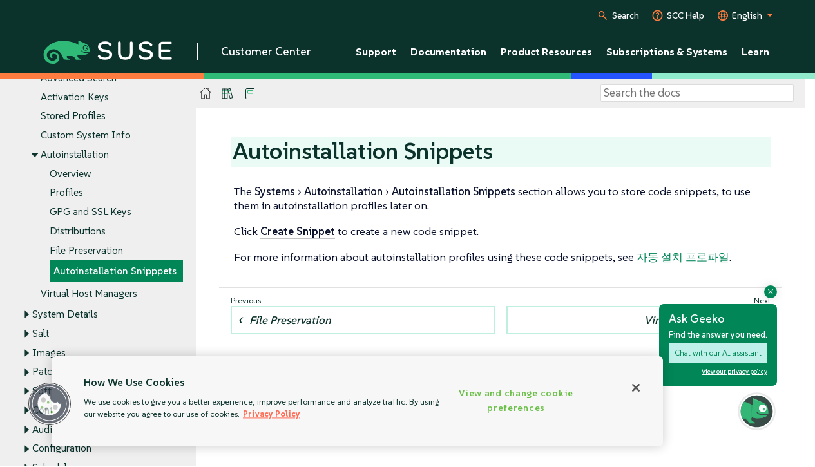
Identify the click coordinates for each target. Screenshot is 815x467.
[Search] (697, 93)
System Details (65, 315)
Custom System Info (86, 135)
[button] (49, 403)
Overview (70, 173)
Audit (43, 429)
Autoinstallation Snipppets (115, 271)
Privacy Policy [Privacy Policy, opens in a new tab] (271, 413)
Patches (49, 372)
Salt (40, 333)
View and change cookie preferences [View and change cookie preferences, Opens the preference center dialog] (516, 400)
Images (49, 353)
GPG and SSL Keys (90, 212)
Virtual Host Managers (89, 294)
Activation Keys (75, 97)
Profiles (66, 193)
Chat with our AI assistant (718, 352)
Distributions (78, 231)
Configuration (61, 449)
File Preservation (86, 250)
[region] (357, 401)
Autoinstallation (75, 154)
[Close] (636, 388)
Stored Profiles (73, 116)
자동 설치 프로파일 (683, 257)
